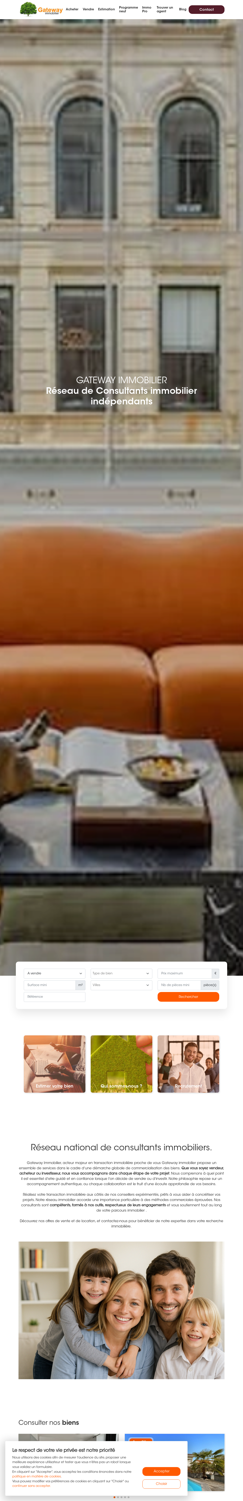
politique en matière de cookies (36, 1476)
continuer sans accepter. (31, 1486)
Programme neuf (128, 9)
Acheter (72, 9)
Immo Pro (146, 9)
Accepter (161, 1471)
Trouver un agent (165, 9)
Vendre (88, 9)
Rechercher (188, 997)
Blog (182, 9)
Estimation (106, 9)
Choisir (161, 1484)
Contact (206, 10)
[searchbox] (121, 974)
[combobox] (121, 974)
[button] (114, 1497)
